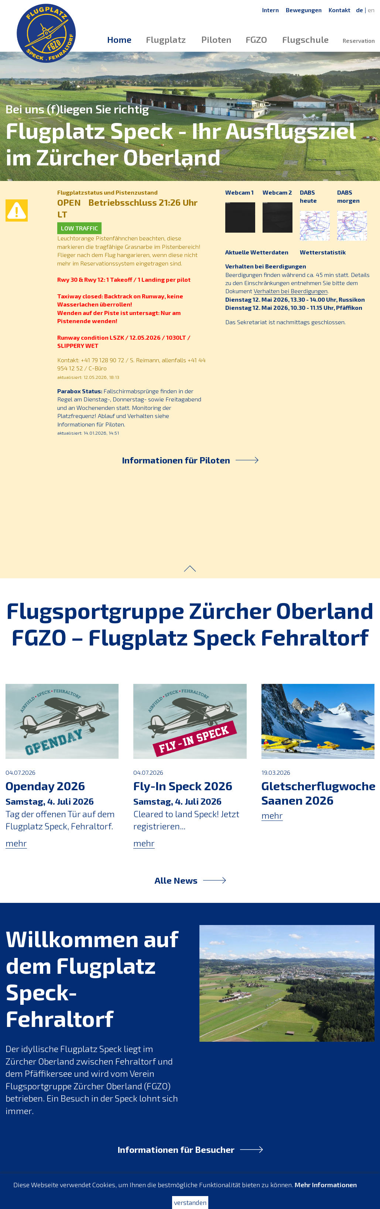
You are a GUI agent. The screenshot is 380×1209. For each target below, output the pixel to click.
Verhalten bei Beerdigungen (264, 266)
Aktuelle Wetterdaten (255, 252)
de (359, 9)
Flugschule (305, 39)
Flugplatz (166, 39)
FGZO (256, 39)
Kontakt (339, 9)
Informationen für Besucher (190, 1149)
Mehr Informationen (326, 1185)
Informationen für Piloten (190, 460)
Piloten (216, 39)
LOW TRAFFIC (77, 228)
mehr (16, 843)
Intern (270, 9)
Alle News (190, 880)
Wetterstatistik (321, 252)
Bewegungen (304, 9)
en (371, 9)
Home (119, 39)
